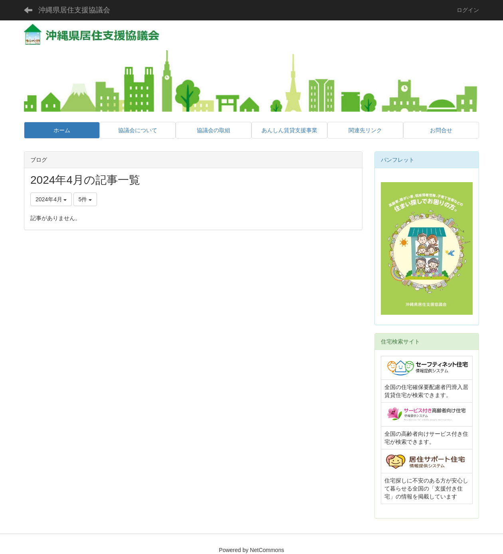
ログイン (468, 10)
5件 (85, 199)
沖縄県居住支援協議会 (74, 10)
